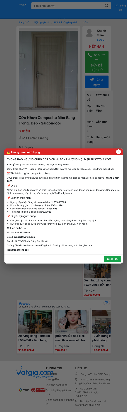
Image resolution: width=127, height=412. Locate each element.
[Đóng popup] (118, 151)
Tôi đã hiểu (112, 259)
